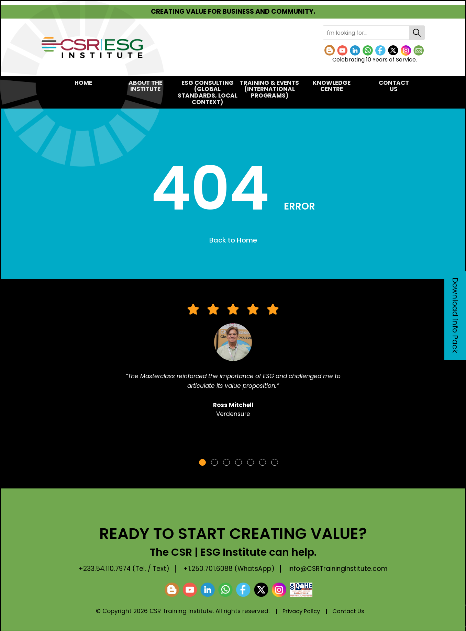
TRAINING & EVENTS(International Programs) (269, 89)
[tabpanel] (233, 364)
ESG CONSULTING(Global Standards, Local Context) (207, 92)
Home (83, 83)
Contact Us (394, 86)
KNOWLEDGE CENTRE (332, 86)
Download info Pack (455, 315)
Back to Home (233, 240)
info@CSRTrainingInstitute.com (340, 568)
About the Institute (145, 86)
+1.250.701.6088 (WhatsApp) (230, 568)
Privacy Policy (300, 611)
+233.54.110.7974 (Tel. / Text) (122, 568)
